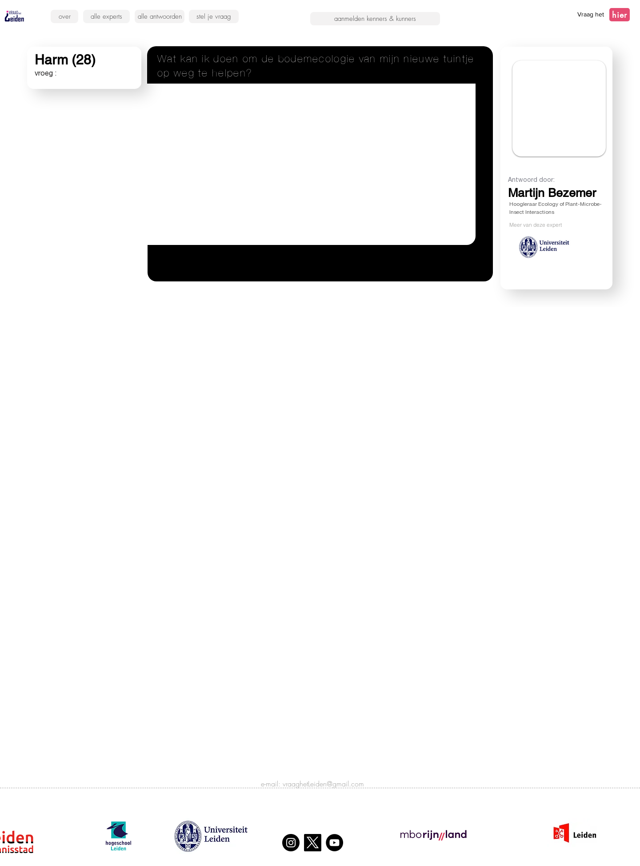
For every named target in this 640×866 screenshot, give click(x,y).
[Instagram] (291, 842)
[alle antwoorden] (159, 16)
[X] (312, 842)
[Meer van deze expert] (554, 225)
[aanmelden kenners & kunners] (375, 18)
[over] (64, 16)
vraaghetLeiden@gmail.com (323, 784)
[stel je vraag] (214, 16)
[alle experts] (106, 16)
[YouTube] (334, 842)
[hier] (619, 14)
